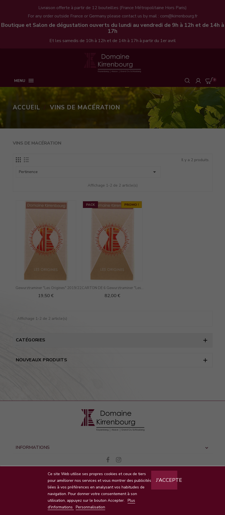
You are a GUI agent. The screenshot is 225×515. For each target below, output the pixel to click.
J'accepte (166, 480)
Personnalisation (90, 507)
